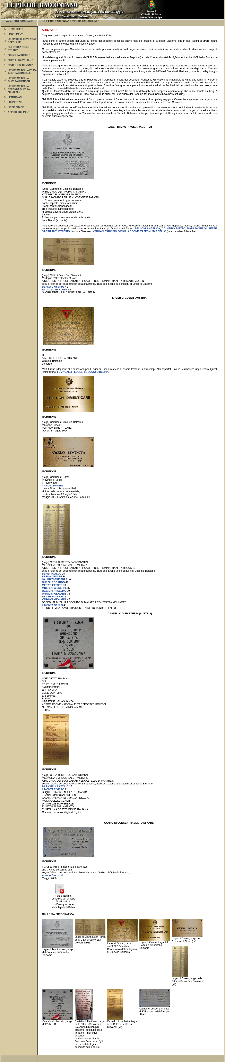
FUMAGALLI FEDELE (70, 372)
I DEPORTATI (15, 102)
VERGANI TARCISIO (105, 231)
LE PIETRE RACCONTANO (56, 21)
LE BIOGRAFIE (16, 107)
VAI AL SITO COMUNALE (19, 21)
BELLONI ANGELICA (147, 228)
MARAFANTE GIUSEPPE (202, 228)
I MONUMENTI (15, 34)
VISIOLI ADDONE (128, 231)
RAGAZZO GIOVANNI (54, 289)
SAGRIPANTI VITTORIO (56, 231)
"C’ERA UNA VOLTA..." (20, 60)
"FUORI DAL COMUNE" (20, 65)
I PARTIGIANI (15, 97)
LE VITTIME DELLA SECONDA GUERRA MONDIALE (19, 89)
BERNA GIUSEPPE (53, 286)
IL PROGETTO (15, 29)
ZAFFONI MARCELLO (153, 231)
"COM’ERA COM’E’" (19, 55)
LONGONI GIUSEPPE (96, 372)
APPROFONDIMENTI (19, 112)
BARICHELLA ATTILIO (55, 786)
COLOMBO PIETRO (173, 228)
